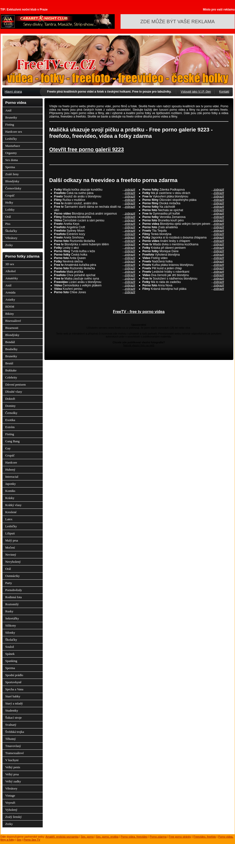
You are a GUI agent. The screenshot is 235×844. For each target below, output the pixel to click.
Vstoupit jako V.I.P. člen (196, 91)
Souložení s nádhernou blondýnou (183, 278)
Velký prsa (12, 774)
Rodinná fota (13, 597)
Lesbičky (11, 139)
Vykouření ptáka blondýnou (183, 196)
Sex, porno (87, 836)
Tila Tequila (183, 230)
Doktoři (10, 398)
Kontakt (224, 91)
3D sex (9, 264)
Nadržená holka (183, 261)
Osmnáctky (12, 576)
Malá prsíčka (94, 271)
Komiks (10, 491)
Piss (7, 224)
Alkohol (10, 271)
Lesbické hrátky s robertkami (183, 271)
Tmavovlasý (13, 746)
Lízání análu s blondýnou (94, 282)
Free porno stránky (180, 836)
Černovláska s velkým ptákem (94, 285)
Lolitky (10, 209)
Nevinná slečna (94, 261)
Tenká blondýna (183, 234)
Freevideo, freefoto (205, 836)
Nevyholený (13, 561)
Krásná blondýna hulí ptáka (183, 289)
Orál (8, 216)
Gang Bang (12, 441)
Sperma (10, 167)
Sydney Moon (94, 230)
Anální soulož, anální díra (94, 203)
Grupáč (10, 195)
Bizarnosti (11, 328)
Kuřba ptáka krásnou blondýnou (183, 265)
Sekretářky (12, 618)
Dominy (10, 406)
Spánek (10, 654)
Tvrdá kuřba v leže (94, 251)
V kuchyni (12, 760)
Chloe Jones (94, 292)
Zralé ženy (12, 174)
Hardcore (11, 462)
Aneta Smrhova (94, 237)
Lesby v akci (94, 247)
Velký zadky (13, 781)
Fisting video (183, 258)
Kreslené (11, 512)
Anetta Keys (94, 224)
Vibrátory (11, 238)
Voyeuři (10, 802)
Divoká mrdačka (183, 203)
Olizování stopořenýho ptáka (183, 200)
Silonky (10, 632)
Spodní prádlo (14, 675)
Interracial (11, 476)
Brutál (9, 363)
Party (8, 583)
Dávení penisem (15, 384)
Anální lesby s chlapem (183, 241)
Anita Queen (94, 258)
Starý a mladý (14, 703)
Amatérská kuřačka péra (94, 265)
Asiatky (10, 299)
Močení (10, 547)
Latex (9, 519)
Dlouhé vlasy (13, 391)
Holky (9, 202)
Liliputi (10, 533)
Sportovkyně (13, 682)
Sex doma (11, 160)
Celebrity (11, 377)
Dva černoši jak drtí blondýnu (183, 275)
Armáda (10, 292)
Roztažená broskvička (94, 217)
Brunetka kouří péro (183, 220)
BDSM (9, 306)
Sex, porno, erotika (107, 836)
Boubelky (11, 349)
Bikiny (9, 313)
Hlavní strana (13, 91)
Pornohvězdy (13, 590)
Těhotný (10, 739)
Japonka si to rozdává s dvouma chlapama (183, 237)
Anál (8, 110)
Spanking (11, 661)
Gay (8, 448)
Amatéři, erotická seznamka (62, 836)
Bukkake (11, 370)
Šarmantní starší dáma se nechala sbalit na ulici (94, 208)
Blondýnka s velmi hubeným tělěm (94, 244)
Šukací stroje (13, 717)
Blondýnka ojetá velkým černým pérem (183, 224)
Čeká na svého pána (94, 193)
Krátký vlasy (13, 505)
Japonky (10, 484)
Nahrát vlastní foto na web (138, 345)
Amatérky (11, 278)
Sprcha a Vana (14, 689)
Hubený (10, 469)
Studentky (11, 710)
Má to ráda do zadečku (183, 282)
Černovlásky (13, 188)
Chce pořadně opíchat (94, 275)
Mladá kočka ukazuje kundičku (94, 189)
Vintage (10, 795)
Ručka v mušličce (94, 200)
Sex (19, 839)
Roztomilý (12, 604)
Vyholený (11, 810)
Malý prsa (11, 540)
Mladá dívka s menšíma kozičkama (183, 244)
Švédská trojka (14, 732)
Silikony (10, 625)
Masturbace (12, 146)
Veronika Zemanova (183, 217)
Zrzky (9, 245)
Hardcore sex (13, 131)
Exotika (10, 420)
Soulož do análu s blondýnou (94, 196)
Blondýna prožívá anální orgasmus (94, 213)
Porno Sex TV (32, 839)
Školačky (11, 231)
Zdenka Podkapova (183, 189)
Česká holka (94, 254)
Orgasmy (11, 153)
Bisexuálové (13, 321)
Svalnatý (11, 724)
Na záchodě (183, 206)
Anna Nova (183, 285)
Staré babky (12, 696)
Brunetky (11, 117)
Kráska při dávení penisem (183, 247)
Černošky (11, 413)
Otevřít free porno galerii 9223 (86, 149)
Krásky (10, 498)
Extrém (10, 427)
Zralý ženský (13, 817)
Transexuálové (14, 753)
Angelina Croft (94, 227)
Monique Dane (183, 251)
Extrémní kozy (94, 234)
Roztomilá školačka (94, 241)
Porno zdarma (158, 836)
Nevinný (10, 554)
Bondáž (10, 342)
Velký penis (12, 767)
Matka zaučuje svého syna (94, 278)
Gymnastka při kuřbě (183, 213)
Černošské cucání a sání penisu (94, 220)
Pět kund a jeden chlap (183, 268)
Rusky (9, 611)
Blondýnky (12, 181)
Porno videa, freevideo (134, 836)
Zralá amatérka (183, 227)
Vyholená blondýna (183, 254)
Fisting (9, 124)
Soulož (9, 647)
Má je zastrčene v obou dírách (183, 193)
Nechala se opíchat (183, 210)
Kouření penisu (94, 289)
